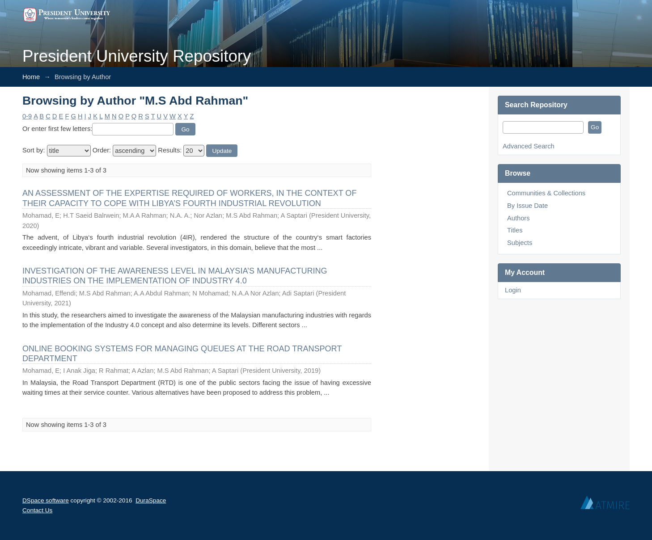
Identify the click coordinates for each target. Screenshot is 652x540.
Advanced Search (529, 146)
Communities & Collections (546, 193)
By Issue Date (527, 205)
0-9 (27, 116)
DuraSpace (150, 500)
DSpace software (45, 500)
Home (31, 76)
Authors (518, 218)
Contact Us (37, 510)
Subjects (519, 242)
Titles (514, 230)
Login (513, 290)
